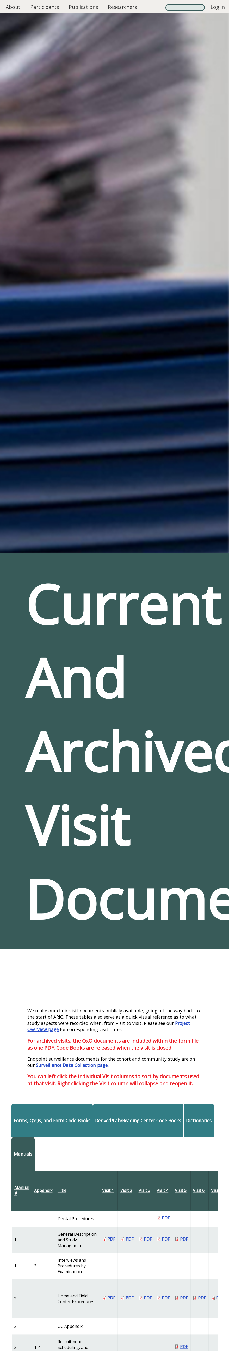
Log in (218, 6)
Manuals (23, 1154)
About (13, 6)
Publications (83, 6)
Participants (44, 6)
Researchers (122, 6)
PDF (166, 1218)
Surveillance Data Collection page (72, 1065)
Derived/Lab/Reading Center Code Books (138, 1120)
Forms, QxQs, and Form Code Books (52, 1120)
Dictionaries (199, 1120)
